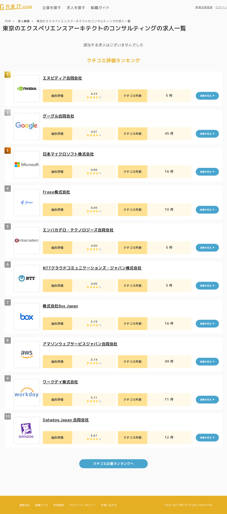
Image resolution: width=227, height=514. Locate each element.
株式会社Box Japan (61, 305)
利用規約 (58, 504)
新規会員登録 (204, 7)
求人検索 (24, 21)
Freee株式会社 (57, 191)
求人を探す (76, 7)
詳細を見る (206, 95)
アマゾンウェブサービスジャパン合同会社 (82, 343)
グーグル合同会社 (59, 115)
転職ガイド (100, 7)
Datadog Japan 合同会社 (67, 419)
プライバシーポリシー (82, 504)
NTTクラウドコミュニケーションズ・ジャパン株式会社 (94, 267)
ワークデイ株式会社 (61, 381)
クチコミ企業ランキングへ (113, 463)
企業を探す (51, 7)
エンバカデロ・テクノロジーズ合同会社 (80, 229)
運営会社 (24, 504)
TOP (8, 21)
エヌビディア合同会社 (63, 77)
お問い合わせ (109, 504)
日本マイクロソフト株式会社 (69, 153)
